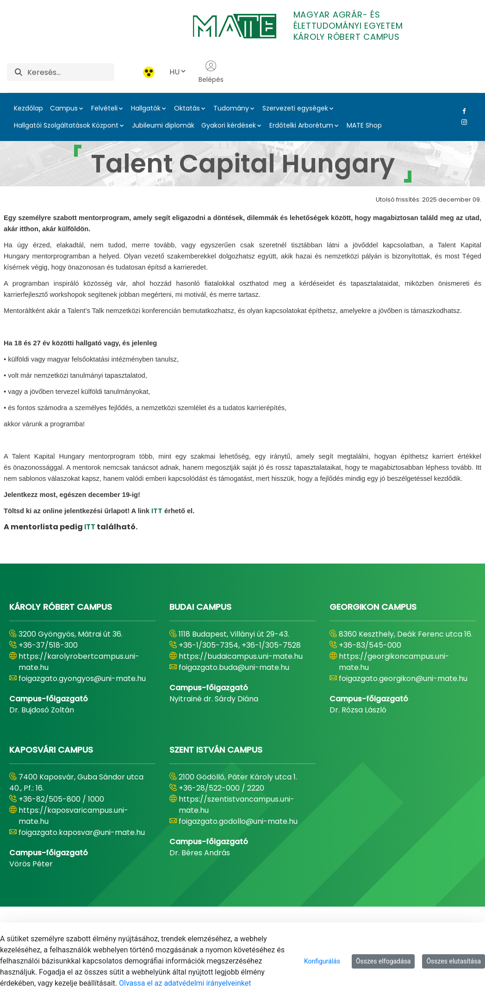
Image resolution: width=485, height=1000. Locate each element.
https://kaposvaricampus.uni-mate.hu (73, 816)
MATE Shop (364, 125)
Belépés (211, 72)
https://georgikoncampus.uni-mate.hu (394, 662)
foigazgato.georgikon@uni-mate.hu (403, 678)
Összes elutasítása (453, 961)
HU (178, 72)
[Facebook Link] (462, 111)
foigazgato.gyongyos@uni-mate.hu (82, 678)
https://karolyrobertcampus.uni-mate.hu (79, 662)
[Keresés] (70, 72)
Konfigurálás (322, 961)
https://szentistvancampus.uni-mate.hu (236, 805)
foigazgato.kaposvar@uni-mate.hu (82, 832)
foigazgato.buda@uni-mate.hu (234, 667)
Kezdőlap (28, 108)
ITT (156, 510)
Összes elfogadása (383, 961)
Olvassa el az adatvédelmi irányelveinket (185, 983)
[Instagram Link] (462, 122)
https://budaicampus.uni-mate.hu (241, 656)
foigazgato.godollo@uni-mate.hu (238, 821)
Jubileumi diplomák (163, 125)
